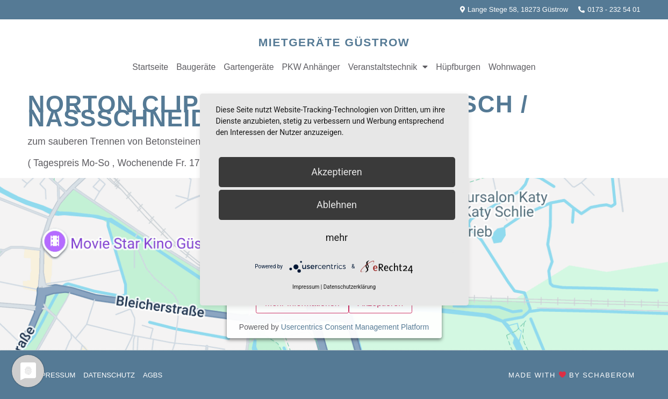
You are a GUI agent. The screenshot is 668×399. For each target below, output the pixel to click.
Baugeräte (196, 67)
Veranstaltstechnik (388, 67)
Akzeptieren (336, 171)
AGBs (152, 375)
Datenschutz (109, 375)
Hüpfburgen (458, 67)
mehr (337, 237)
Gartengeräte (249, 67)
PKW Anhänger (311, 67)
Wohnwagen (512, 67)
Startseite (150, 67)
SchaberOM (609, 375)
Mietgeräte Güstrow (334, 42)
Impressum (54, 375)
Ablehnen (337, 204)
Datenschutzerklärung (350, 287)
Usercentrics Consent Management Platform (355, 326)
